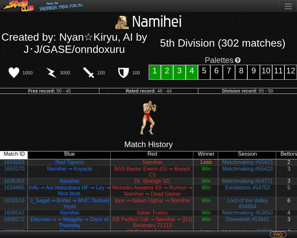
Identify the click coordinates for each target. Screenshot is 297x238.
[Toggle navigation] (288, 6)
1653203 (14, 162)
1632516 (14, 200)
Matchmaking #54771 (247, 181)
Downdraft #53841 (247, 219)
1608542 (14, 213)
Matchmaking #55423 (247, 162)
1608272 (14, 219)
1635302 (14, 181)
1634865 (14, 187)
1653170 (14, 169)
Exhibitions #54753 (247, 187)
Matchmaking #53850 (247, 213)
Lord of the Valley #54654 (247, 203)
